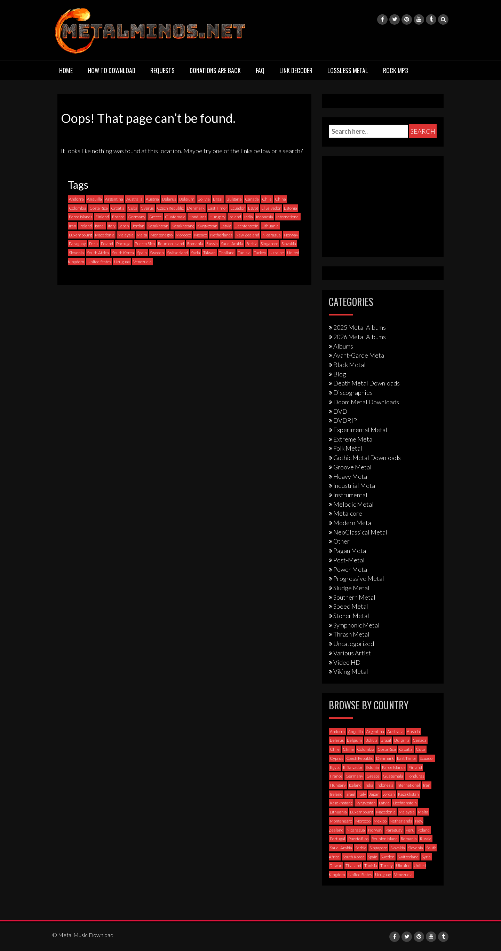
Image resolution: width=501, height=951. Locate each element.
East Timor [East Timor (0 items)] (217, 208)
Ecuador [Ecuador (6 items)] (237, 208)
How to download (111, 70)
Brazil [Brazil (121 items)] (218, 199)
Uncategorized (353, 643)
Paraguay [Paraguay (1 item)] (77, 243)
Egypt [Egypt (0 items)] (253, 208)
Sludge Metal (351, 588)
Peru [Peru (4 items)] (93, 243)
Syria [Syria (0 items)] (195, 252)
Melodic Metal (353, 504)
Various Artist (352, 653)
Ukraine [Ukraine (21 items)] (276, 252)
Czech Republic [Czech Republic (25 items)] (170, 208)
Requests (162, 70)
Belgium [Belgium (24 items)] (186, 199)
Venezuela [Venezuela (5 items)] (142, 261)
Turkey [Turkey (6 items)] (260, 252)
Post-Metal (349, 560)
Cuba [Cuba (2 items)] (132, 208)
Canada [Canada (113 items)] (252, 199)
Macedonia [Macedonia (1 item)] (104, 234)
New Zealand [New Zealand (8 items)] (247, 234)
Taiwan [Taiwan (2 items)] (209, 252)
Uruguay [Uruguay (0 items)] (122, 261)
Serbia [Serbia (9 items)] (251, 243)
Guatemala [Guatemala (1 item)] (175, 216)
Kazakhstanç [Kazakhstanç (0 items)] (183, 225)
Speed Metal (350, 606)
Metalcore (347, 513)
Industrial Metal (355, 485)
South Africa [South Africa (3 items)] (98, 252)
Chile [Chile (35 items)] (267, 199)
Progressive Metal (358, 578)
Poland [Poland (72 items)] (107, 243)
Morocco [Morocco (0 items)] (183, 234)
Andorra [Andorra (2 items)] (76, 199)
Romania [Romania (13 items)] (195, 243)
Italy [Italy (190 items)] (112, 225)
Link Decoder (295, 70)
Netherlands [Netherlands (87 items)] (221, 234)
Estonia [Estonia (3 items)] (290, 208)
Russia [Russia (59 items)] (212, 243)
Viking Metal (350, 671)
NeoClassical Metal (360, 532)
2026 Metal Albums (359, 337)
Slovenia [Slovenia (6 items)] (76, 252)
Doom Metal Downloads (366, 402)
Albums (343, 346)
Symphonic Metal (356, 625)
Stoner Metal (351, 615)
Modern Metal (353, 523)
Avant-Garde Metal (359, 355)
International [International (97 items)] (288, 216)
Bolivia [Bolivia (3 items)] (204, 199)
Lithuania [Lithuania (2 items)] (270, 225)
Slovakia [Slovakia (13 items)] (288, 243)
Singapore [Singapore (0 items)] (269, 243)
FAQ (260, 70)
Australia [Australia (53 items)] (134, 199)
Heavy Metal (351, 476)
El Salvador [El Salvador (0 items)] (271, 208)
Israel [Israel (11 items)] (100, 225)
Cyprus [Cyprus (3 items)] (147, 208)
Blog (339, 374)
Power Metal (351, 569)
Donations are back (215, 70)
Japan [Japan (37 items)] (124, 225)
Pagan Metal (350, 550)
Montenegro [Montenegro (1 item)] (161, 234)
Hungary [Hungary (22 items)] (217, 216)
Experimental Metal (360, 430)
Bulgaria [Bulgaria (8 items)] (234, 199)
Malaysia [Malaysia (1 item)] (126, 234)
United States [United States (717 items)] (99, 261)
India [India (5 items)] (248, 216)
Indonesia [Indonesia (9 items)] (264, 216)
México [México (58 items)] (200, 234)
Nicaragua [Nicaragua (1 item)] (271, 234)
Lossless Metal (347, 70)
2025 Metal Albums (359, 327)
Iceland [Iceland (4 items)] (235, 216)
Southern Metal (354, 597)
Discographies (353, 392)
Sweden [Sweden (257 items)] (157, 252)
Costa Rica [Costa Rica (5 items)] (98, 208)
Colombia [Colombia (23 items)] (77, 208)
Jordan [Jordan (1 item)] (138, 225)
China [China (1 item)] (280, 199)
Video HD (346, 662)
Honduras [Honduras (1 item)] (197, 216)
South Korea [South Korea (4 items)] (123, 252)
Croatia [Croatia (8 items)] (118, 208)
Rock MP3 (395, 70)
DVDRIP (345, 420)
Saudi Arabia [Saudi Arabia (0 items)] (232, 243)
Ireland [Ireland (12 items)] (85, 225)
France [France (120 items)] (118, 216)
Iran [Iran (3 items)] (72, 225)
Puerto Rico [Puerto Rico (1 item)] (145, 243)
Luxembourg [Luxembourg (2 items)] (80, 234)
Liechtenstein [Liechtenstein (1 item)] (246, 225)
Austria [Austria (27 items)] (152, 199)
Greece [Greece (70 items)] (155, 216)
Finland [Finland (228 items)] (102, 216)
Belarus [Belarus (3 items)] (169, 199)
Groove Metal (352, 467)
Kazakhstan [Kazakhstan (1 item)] (158, 225)
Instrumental (350, 495)
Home (66, 70)
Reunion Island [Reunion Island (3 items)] (171, 243)
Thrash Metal (351, 634)
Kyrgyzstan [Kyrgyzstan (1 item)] (207, 225)
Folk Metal (347, 448)
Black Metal (349, 364)
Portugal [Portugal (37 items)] (124, 243)
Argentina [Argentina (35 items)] (114, 199)
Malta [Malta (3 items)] (142, 234)
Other (341, 541)
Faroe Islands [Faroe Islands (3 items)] (80, 216)
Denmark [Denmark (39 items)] (196, 208)
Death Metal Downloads (366, 383)
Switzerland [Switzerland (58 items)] (177, 252)
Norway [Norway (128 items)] (291, 234)
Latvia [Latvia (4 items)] (226, 225)
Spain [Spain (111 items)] (142, 252)
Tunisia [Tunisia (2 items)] (244, 252)
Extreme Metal (353, 439)
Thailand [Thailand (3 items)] (226, 252)
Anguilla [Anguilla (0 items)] (94, 199)
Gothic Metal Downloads (367, 457)
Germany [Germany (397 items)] (136, 216)
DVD (340, 411)
